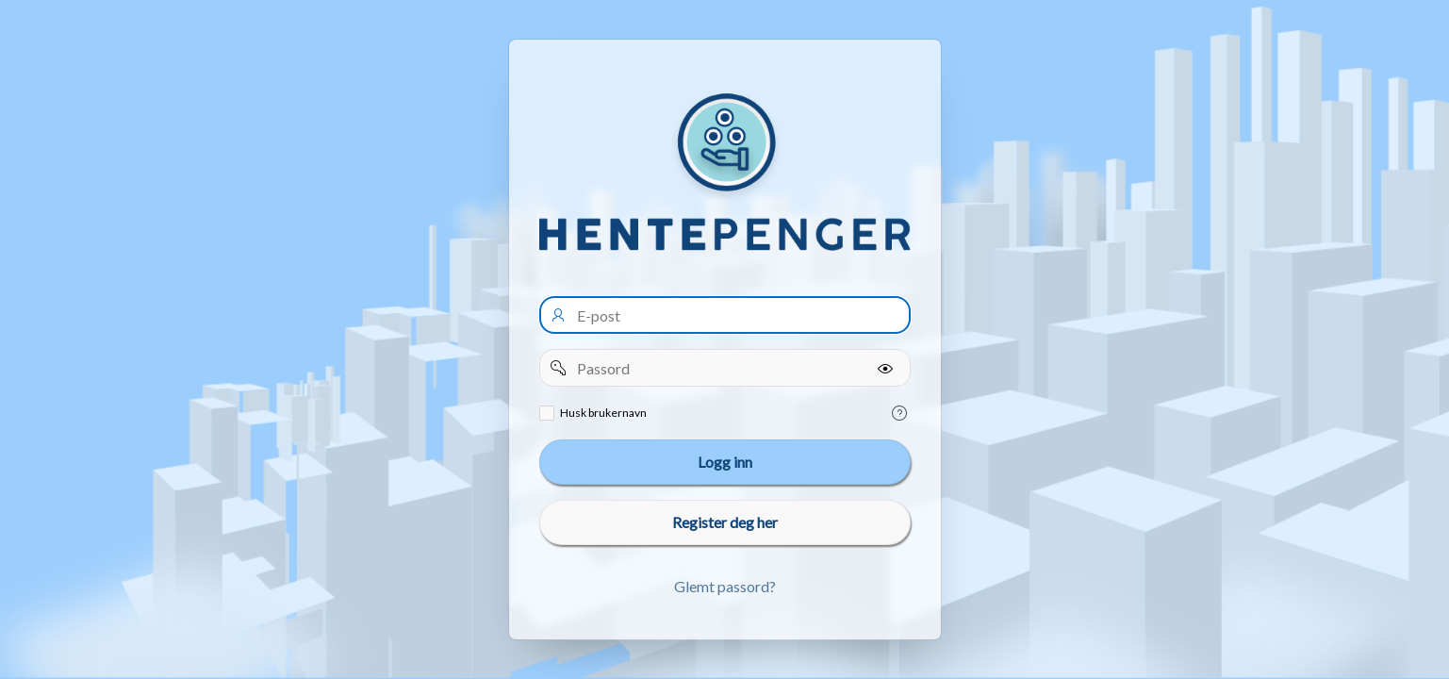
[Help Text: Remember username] (899, 413)
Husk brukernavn (603, 413)
